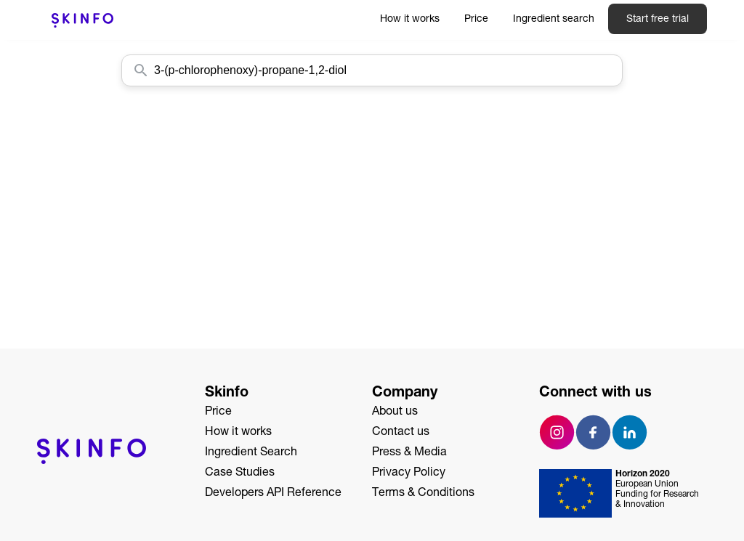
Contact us (400, 433)
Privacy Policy (408, 473)
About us (395, 412)
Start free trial (657, 20)
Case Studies (240, 473)
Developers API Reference (273, 494)
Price (476, 20)
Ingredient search (553, 20)
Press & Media (409, 453)
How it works (410, 20)
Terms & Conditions (423, 494)
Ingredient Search (251, 453)
